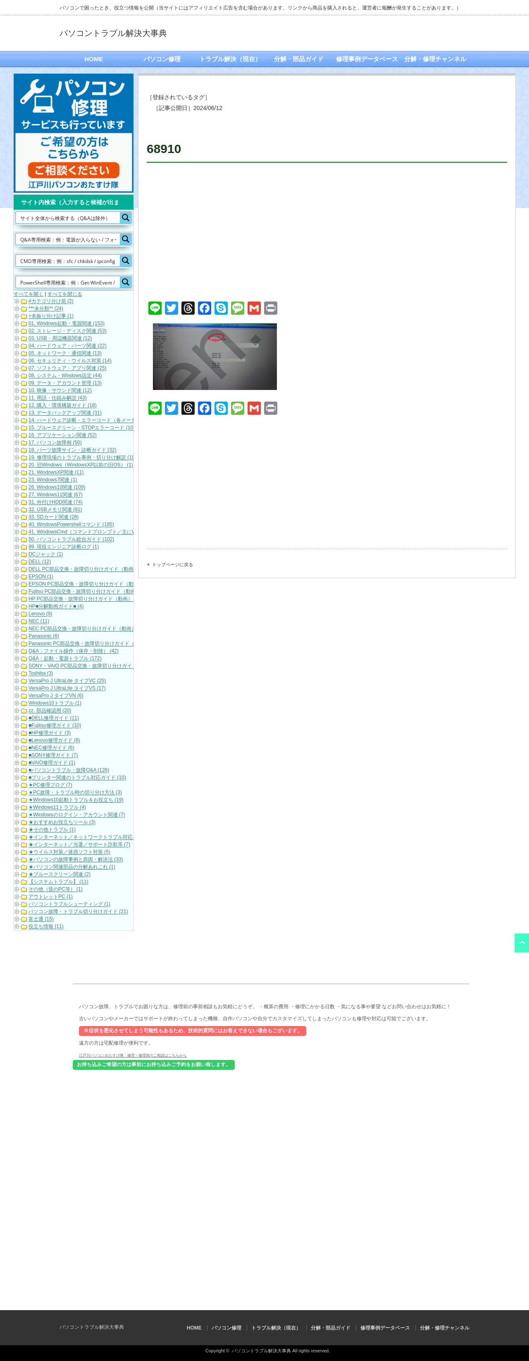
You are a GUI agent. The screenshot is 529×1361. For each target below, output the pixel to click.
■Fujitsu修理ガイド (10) (55, 726)
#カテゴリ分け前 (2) (51, 301)
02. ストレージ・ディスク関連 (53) (68, 331)
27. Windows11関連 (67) (56, 495)
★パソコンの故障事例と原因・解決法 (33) (76, 860)
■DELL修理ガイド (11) (54, 718)
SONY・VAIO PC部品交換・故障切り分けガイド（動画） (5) (96, 666)
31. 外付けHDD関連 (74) (56, 502)
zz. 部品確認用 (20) (50, 711)
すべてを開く (28, 294)
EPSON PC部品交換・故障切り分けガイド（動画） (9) (90, 584)
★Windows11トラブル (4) (57, 808)
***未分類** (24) (46, 309)
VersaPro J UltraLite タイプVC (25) (67, 681)
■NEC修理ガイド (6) (51, 748)
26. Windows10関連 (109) (57, 487)
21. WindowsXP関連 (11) (56, 473)
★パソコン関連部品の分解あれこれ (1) (72, 867)
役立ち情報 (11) (46, 927)
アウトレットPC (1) (51, 897)
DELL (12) (40, 562)
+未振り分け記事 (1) (51, 316)
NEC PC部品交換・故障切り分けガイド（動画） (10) (88, 629)
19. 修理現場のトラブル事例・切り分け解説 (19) (82, 458)
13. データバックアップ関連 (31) (65, 413)
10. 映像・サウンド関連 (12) (60, 391)
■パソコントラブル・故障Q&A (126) (69, 770)
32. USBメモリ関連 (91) (55, 510)
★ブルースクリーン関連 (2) (60, 875)
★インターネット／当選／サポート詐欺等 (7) (79, 845)
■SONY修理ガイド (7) (53, 755)
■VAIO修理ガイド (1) (52, 763)
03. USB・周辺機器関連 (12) (60, 339)
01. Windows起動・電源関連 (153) (67, 324)
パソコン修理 (162, 58)
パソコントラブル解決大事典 (113, 33)
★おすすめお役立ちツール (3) (62, 822)
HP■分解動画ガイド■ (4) (56, 607)
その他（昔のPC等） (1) (56, 889)
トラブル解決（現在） (230, 58)
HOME (93, 58)
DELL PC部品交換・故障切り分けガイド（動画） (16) (88, 569)
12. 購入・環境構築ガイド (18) (63, 406)
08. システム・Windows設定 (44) (65, 376)
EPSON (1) (41, 577)
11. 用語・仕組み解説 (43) (58, 398)
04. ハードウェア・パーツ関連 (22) (68, 346)
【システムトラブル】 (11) (58, 882)
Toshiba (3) (41, 674)
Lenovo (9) (40, 614)
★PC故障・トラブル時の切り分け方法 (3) (75, 793)
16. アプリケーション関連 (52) (63, 435)
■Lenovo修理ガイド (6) (54, 741)
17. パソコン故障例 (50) (55, 443)
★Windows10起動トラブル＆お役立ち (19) (76, 800)
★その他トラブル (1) (52, 830)
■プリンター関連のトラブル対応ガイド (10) (77, 778)
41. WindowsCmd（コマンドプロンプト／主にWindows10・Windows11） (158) (117, 532)
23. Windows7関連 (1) (53, 480)
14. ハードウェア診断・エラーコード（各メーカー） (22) (92, 420)
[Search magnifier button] (125, 217)
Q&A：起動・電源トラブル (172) (65, 659)
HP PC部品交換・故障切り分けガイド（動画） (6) (84, 599)
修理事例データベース (367, 58)
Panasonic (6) (44, 636)
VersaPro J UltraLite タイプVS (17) (67, 688)
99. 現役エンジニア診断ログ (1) (64, 547)
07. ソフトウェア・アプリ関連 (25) (68, 368)
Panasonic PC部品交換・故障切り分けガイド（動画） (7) (93, 644)
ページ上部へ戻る (522, 942)
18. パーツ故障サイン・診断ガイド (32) (73, 450)
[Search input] (68, 217)
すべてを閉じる (65, 294)
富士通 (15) (41, 919)
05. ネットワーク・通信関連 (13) (65, 353)
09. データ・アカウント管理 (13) (65, 383)
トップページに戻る (172, 564)
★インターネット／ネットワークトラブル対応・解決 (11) (93, 837)
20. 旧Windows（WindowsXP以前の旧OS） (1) (81, 465)
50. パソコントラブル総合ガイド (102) (71, 540)
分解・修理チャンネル (435, 58)
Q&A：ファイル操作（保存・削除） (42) (74, 651)
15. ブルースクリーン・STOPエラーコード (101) (83, 428)
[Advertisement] (327, 233)
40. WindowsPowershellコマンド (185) (71, 525)
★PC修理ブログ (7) (50, 785)
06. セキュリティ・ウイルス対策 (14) (70, 361)
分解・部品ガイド (299, 58)
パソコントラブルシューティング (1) (69, 904)
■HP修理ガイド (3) (50, 733)
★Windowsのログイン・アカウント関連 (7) (77, 815)
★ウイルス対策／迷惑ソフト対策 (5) (69, 852)
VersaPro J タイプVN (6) (56, 696)
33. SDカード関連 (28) (54, 517)
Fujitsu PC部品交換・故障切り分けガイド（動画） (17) (90, 592)
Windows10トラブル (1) (55, 703)
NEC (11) (39, 621)
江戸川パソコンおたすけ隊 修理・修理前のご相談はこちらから (133, 1055)
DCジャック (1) (46, 554)
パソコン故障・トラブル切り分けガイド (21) (78, 912)
